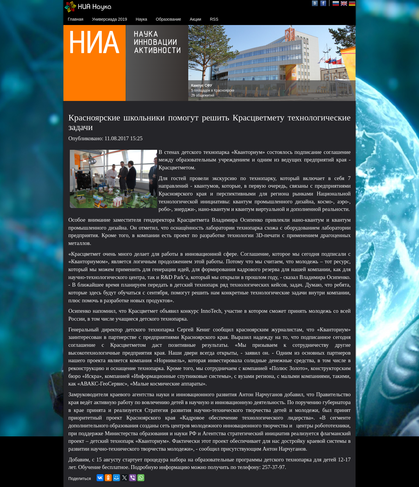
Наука (141, 19)
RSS (214, 19)
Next (348, 63)
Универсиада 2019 (109, 19)
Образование (168, 19)
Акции (195, 19)
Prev (195, 63)
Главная (75, 19)
